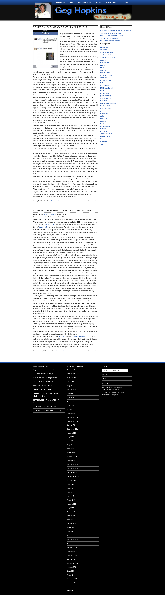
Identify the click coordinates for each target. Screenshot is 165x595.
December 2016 (72, 417)
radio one (103, 118)
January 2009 (72, 583)
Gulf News (103, 101)
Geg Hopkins (118, 387)
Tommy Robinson (106, 134)
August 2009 (71, 567)
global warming (105, 96)
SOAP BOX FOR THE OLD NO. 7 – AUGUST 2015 (62, 210)
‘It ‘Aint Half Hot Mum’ (78, 336)
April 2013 (70, 520)
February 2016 (72, 457)
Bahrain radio (104, 62)
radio (102, 116)
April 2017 (70, 401)
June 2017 (70, 393)
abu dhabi (103, 50)
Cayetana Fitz (44, 227)
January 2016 (72, 461)
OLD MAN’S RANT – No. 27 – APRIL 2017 (47, 410)
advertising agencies (107, 52)
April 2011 (70, 535)
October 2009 (72, 559)
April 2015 (70, 496)
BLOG (102, 65)
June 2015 (70, 488)
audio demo (104, 60)
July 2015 (70, 484)
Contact (125, 2)
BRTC (102, 68)
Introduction (60, 2)
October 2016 (72, 425)
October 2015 (72, 472)
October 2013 (72, 512)
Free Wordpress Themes (116, 392)
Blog (71, 2)
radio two (103, 121)
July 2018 (70, 382)
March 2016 (71, 453)
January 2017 (72, 413)
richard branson (105, 126)
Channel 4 (103, 70)
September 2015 (73, 476)
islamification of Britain (108, 103)
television (103, 131)
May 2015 (70, 492)
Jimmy (47, 224)
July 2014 (70, 508)
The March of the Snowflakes (110, 38)
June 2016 (70, 441)
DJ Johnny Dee (105, 80)
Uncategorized (56, 201)
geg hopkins (104, 93)
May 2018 (70, 386)
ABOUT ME (104, 47)
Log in (104, 378)
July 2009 (70, 571)
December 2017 (72, 390)
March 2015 (71, 500)
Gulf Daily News (105, 98)
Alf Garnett (61, 336)
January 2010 (72, 551)
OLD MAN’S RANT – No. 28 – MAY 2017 (47, 406)
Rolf (54, 224)
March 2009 (71, 575)
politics (102, 111)
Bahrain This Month (49, 214)
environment (104, 85)
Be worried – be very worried (110, 41)
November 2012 (72, 524)
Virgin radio (104, 139)
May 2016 (70, 445)
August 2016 (71, 433)
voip (101, 144)
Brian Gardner (114, 390)
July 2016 (70, 437)
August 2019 (71, 378)
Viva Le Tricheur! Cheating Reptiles (112, 36)
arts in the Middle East (108, 57)
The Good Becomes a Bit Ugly (110, 33)
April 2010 (70, 543)
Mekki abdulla (105, 106)
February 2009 (72, 579)
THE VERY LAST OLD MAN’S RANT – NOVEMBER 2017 (46, 395)
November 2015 (72, 468)
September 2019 (73, 374)
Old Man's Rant (105, 108)
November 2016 (72, 421)
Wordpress (114, 395)
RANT (102, 124)
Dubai (102, 83)
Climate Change (105, 73)
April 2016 (70, 449)
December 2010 (72, 539)
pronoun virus (105, 113)
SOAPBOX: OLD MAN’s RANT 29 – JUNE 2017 (60, 27)
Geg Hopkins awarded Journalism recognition (115, 31)
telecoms (103, 129)
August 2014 (71, 504)
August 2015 (71, 480)
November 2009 (72, 555)
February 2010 (72, 547)
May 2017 (70, 397)
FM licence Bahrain (106, 88)
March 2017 (71, 405)
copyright (103, 78)
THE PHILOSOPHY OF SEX (42, 390)
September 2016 (73, 429)
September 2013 (73, 516)
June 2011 (70, 532)
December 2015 (72, 464)
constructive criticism (107, 75)
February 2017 (72, 409)
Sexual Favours (112, 2)
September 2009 (73, 563)
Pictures (99, 2)
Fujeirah (103, 90)
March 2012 (71, 528)
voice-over (103, 141)
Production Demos (84, 2)
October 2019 (72, 370)
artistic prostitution (106, 55)
